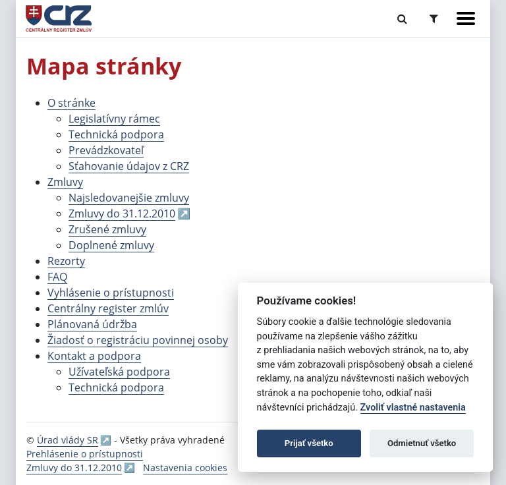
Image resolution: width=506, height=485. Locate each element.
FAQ (57, 277)
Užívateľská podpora (119, 371)
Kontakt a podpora (94, 356)
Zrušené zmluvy (107, 229)
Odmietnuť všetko (421, 443)
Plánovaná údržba (92, 324)
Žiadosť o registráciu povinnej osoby (137, 340)
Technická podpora (116, 134)
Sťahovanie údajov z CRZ (129, 166)
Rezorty (66, 261)
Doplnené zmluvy (111, 245)
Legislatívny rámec (114, 118)
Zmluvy (65, 182)
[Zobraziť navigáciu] (466, 18)
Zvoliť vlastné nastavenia (413, 407)
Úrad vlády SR (67, 440)
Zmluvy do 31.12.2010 (122, 213)
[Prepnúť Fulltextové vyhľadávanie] (402, 18)
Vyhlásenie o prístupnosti (110, 292)
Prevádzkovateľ (106, 150)
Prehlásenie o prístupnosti (84, 453)
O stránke (71, 103)
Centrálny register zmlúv (108, 308)
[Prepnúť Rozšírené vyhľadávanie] (434, 18)
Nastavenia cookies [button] (185, 467)
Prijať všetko (309, 443)
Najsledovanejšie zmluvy (129, 197)
